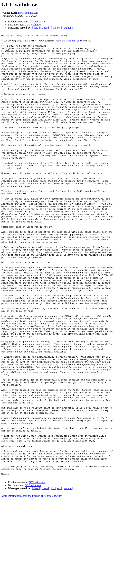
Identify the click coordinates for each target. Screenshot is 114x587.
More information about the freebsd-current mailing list (31, 584)
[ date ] (36, 27)
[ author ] (68, 27)
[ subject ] (56, 27)
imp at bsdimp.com (27, 12)
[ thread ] (45, 27)
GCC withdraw (37, 21)
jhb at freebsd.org (69, 42)
